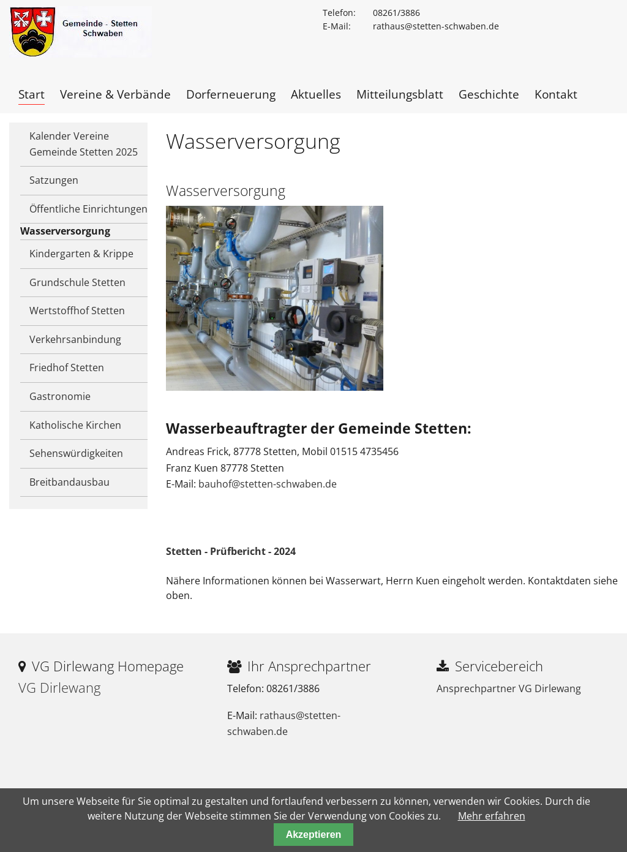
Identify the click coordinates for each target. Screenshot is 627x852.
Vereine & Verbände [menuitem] (115, 94)
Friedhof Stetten (66, 367)
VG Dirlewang (59, 687)
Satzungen (53, 180)
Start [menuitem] (31, 94)
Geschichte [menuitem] (489, 94)
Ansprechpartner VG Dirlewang (509, 688)
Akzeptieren (314, 834)
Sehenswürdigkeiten (76, 453)
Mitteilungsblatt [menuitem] (399, 94)
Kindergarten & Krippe (81, 253)
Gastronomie (60, 396)
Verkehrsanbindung (75, 339)
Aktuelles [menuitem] (316, 94)
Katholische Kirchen (75, 425)
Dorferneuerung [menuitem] (231, 94)
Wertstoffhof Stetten (77, 310)
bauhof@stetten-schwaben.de (267, 484)
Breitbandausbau (69, 482)
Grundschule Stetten (77, 282)
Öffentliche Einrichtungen (88, 209)
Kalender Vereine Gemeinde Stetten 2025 (83, 144)
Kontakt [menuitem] (556, 94)
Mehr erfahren (491, 816)
